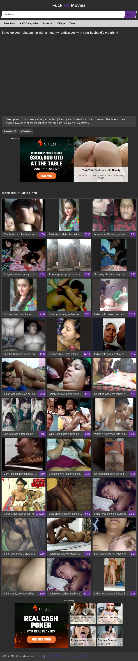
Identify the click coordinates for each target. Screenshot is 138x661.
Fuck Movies (69, 5)
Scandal (48, 23)
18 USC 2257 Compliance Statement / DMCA (67, 656)
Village (60, 23)
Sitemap (39, 656)
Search (130, 14)
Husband (10, 131)
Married (26, 131)
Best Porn (9, 23)
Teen (72, 23)
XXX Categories (29, 23)
